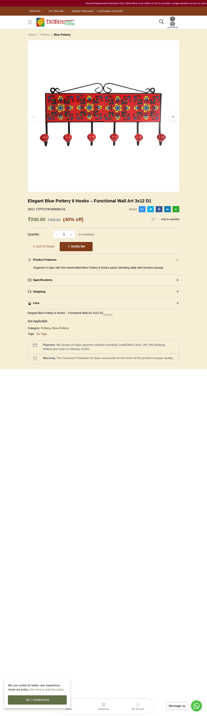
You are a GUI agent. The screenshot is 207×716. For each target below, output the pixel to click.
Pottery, (46, 328)
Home (32, 34)
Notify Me (76, 246)
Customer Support (110, 11)
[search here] (161, 22)
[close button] (30, 22)
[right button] (172, 116)
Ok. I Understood (37, 699)
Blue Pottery (60, 328)
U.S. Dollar (56, 11)
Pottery (45, 34)
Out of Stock (43, 246)
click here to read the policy (46, 689)
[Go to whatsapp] (196, 705)
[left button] (34, 116)
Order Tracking (83, 11)
